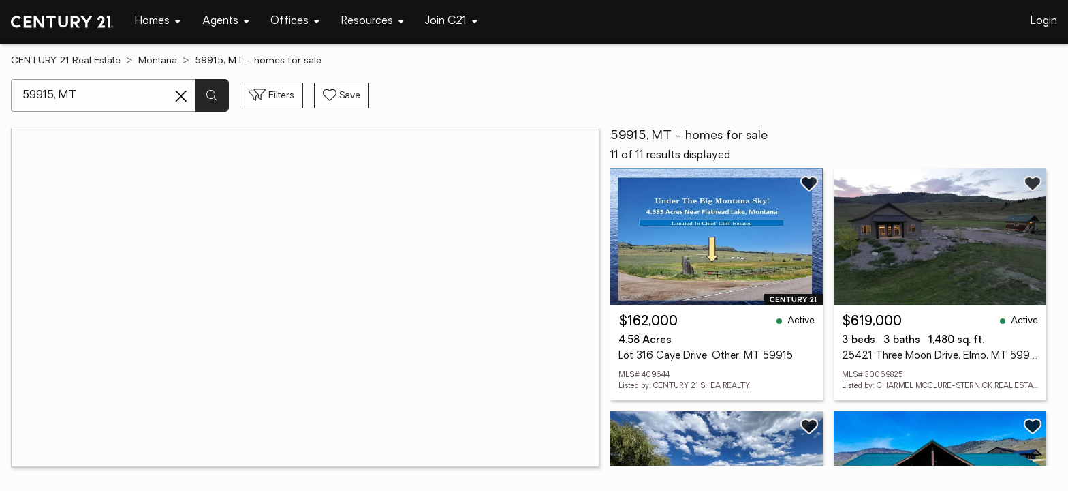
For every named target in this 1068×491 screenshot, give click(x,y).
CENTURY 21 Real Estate (66, 61)
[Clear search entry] (181, 96)
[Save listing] (809, 183)
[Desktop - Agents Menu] (225, 21)
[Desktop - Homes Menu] (157, 21)
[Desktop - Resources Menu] (372, 21)
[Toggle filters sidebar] (271, 95)
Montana (157, 61)
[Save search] (341, 95)
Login (1044, 21)
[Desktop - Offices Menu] (294, 21)
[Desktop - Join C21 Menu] (451, 21)
